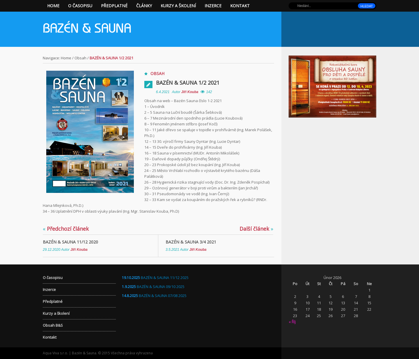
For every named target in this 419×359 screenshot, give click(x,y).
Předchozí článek (66, 229)
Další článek (256, 229)
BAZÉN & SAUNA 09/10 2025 (160, 286)
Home (53, 5)
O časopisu (80, 5)
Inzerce (213, 5)
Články (144, 5)
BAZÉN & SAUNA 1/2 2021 (187, 82)
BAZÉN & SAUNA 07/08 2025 (163, 295)
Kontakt (240, 5)
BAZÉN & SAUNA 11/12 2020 (70, 242)
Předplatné (114, 5)
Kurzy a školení (178, 5)
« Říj (292, 321)
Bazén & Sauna (87, 30)
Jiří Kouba (189, 92)
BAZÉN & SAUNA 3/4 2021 (191, 242)
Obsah (80, 58)
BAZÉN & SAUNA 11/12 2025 (165, 277)
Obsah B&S (53, 325)
